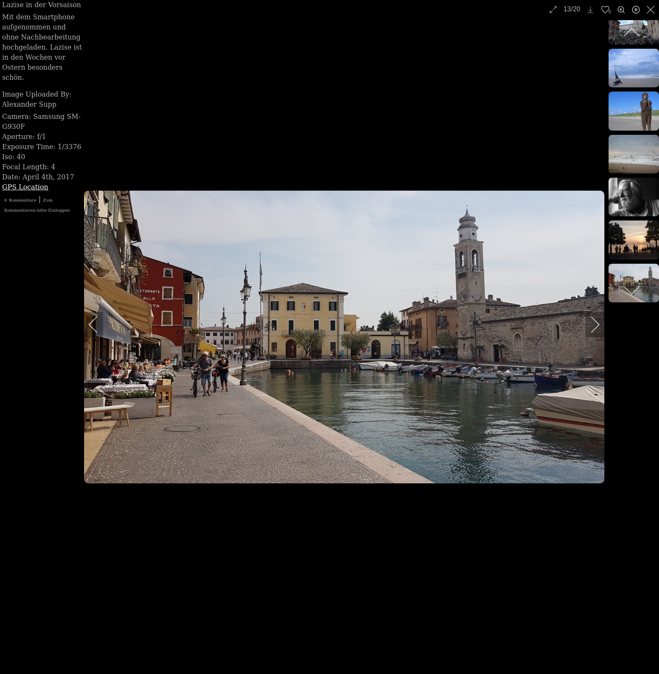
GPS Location (25, 187)
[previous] (98, 325)
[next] (589, 325)
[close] (651, 9)
